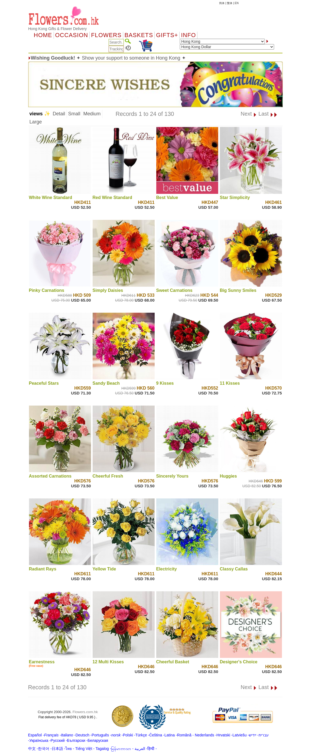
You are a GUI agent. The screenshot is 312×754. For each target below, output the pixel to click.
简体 (222, 3)
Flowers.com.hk (85, 712)
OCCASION (71, 35)
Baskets (139, 35)
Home (43, 35)
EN (237, 3)
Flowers (106, 35)
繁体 (229, 3)
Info (188, 35)
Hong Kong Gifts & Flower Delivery (57, 29)
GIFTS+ (167, 35)
